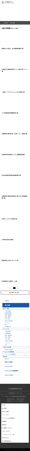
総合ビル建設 (8, 362)
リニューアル (8, 366)
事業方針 (4, 424)
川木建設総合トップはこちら (15, 393)
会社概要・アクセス (7, 428)
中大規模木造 (8, 326)
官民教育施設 (8, 333)
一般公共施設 (8, 311)
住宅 (6, 324)
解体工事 (7, 358)
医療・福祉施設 (8, 315)
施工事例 (6, 22)
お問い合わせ (5, 437)
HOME (7, 300)
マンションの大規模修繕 (10, 354)
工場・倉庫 (7, 318)
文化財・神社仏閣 (8, 320)
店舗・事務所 (8, 316)
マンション (7, 322)
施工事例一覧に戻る (15, 292)
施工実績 (7, 305)
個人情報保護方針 (6, 441)
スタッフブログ (6, 431)
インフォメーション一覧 (8, 434)
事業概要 (4, 421)
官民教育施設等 (8, 313)
